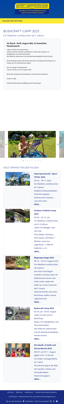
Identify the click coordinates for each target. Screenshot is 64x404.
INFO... (37, 204)
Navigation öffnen (12, 21)
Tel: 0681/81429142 (14, 401)
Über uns (19, 392)
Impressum (29, 392)
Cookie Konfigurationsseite (46, 392)
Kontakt (10, 392)
